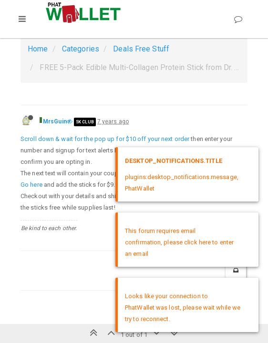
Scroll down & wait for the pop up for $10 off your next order (105, 138)
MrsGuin (55, 121)
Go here (31, 184)
